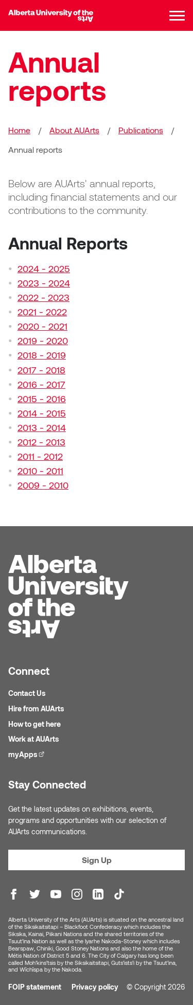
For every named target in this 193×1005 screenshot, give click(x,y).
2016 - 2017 (41, 384)
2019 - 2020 (42, 340)
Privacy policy (95, 986)
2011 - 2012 (40, 456)
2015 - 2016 (41, 398)
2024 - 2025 (43, 268)
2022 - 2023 (43, 297)
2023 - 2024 (43, 283)
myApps (27, 754)
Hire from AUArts (36, 708)
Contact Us (27, 693)
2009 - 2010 (42, 485)
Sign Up (97, 860)
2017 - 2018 (41, 369)
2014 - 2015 (41, 413)
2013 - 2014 (41, 427)
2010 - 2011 (40, 470)
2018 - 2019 (41, 355)
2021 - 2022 (42, 311)
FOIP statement (34, 986)
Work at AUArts (33, 738)
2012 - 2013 (41, 441)
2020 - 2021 (42, 326)
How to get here (34, 724)
